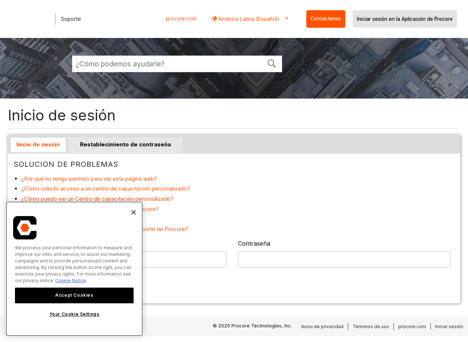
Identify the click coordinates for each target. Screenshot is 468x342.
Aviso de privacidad (322, 326)
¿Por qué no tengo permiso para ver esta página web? (89, 178)
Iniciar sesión (449, 326)
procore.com (181, 19)
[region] (74, 268)
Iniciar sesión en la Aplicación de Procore (405, 19)
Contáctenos (326, 19)
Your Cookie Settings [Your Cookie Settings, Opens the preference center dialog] (74, 314)
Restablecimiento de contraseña (125, 144)
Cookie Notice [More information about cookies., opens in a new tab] (70, 280)
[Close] (134, 212)
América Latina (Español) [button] (248, 19)
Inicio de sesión (38, 144)
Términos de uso (371, 326)
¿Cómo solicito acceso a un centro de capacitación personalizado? (105, 188)
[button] (272, 63)
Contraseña (254, 243)
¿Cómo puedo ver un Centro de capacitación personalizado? (97, 198)
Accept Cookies (74, 295)
